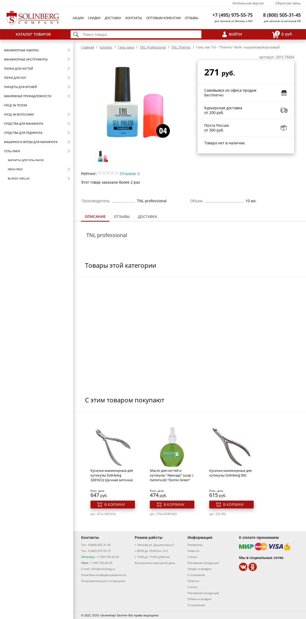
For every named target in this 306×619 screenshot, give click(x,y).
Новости (193, 551)
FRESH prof (15, 169)
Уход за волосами (19, 114)
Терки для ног (15, 78)
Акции (78, 18)
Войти (235, 34)
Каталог (106, 47)
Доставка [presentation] (147, 216)
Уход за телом (15, 105)
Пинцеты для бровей (20, 87)
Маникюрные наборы (21, 50)
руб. (282, 34)
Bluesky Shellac (19, 178)
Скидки (94, 18)
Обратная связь (288, 3)
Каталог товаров (33, 34)
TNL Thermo (181, 47)
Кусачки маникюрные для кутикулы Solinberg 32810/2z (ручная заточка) (111, 475)
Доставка (113, 18)
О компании (196, 575)
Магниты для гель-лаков (25, 160)
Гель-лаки (12, 151)
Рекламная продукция (203, 563)
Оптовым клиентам (163, 18)
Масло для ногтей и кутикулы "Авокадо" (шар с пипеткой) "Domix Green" (172, 475)
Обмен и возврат (200, 569)
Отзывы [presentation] (122, 216)
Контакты (133, 18)
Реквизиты (195, 545)
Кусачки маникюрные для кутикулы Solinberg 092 (230, 473)
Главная (87, 47)
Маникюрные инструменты (26, 59)
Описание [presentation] (95, 216)
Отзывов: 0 (130, 173)
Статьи (192, 557)
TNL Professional (153, 47)
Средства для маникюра (23, 123)
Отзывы (191, 18)
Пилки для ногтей (18, 68)
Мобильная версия (248, 3)
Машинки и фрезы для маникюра (31, 142)
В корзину (114, 504)
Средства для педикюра (23, 133)
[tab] (95, 217)
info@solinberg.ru (103, 569)
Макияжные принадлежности (27, 96)
